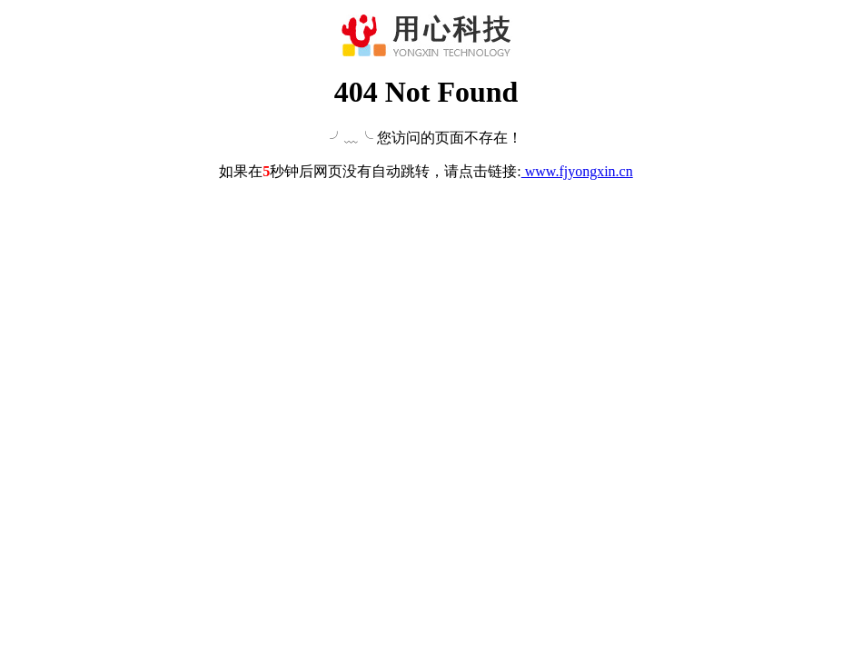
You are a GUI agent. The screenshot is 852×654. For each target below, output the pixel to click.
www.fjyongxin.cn (577, 171)
